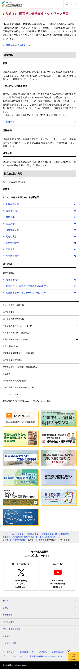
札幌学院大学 (12, 204)
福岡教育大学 (12, 256)
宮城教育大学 (12, 211)
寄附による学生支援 (11, 629)
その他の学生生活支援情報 (14, 380)
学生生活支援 (18, 534)
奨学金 (6, 608)
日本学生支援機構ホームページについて (45, 656)
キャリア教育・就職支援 (13, 305)
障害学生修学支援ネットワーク (21, 45)
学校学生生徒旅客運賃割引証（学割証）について (24, 387)
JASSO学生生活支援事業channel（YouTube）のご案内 (27, 401)
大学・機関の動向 (10, 346)
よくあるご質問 (9, 643)
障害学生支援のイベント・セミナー (18, 326)
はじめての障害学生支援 (13, 319)
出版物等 (7, 374)
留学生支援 (7, 615)
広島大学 (10, 249)
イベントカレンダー (11, 394)
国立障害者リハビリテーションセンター (26, 292)
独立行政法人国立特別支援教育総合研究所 (27, 286)
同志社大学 (11, 236)
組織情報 (7, 636)
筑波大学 (10, 217)
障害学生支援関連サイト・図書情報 (18, 353)
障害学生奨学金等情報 (12, 360)
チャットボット (73, 659)
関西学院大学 (12, 243)
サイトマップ (8, 652)
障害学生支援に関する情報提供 (16, 332)
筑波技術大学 (12, 280)
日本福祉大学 (12, 230)
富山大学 (10, 223)
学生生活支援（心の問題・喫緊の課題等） (21, 367)
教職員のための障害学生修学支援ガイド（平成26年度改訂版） (30, 537)
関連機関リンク (26, 652)
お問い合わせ (58, 652)
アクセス (43, 652)
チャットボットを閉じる (68, 651)
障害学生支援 (8, 312)
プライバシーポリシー (12, 656)
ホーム (6, 534)
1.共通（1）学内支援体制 (14, 540)
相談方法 (10, 122)
